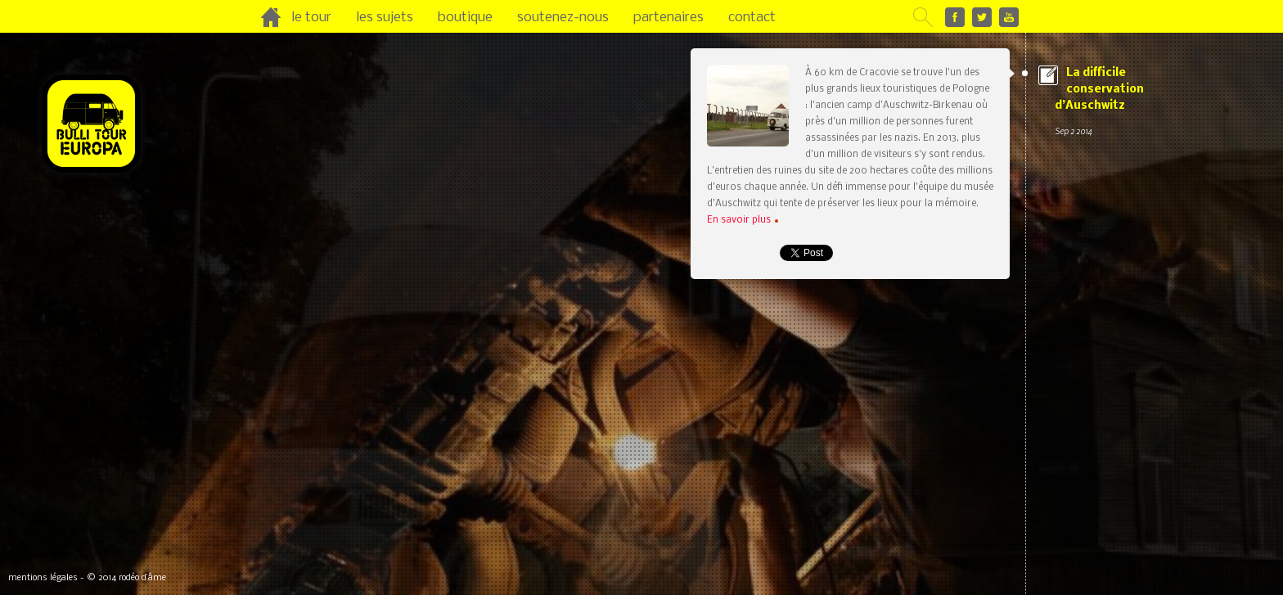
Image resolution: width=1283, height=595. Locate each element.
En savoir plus (742, 220)
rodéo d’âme (142, 578)
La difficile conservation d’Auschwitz (1124, 103)
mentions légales (43, 578)
